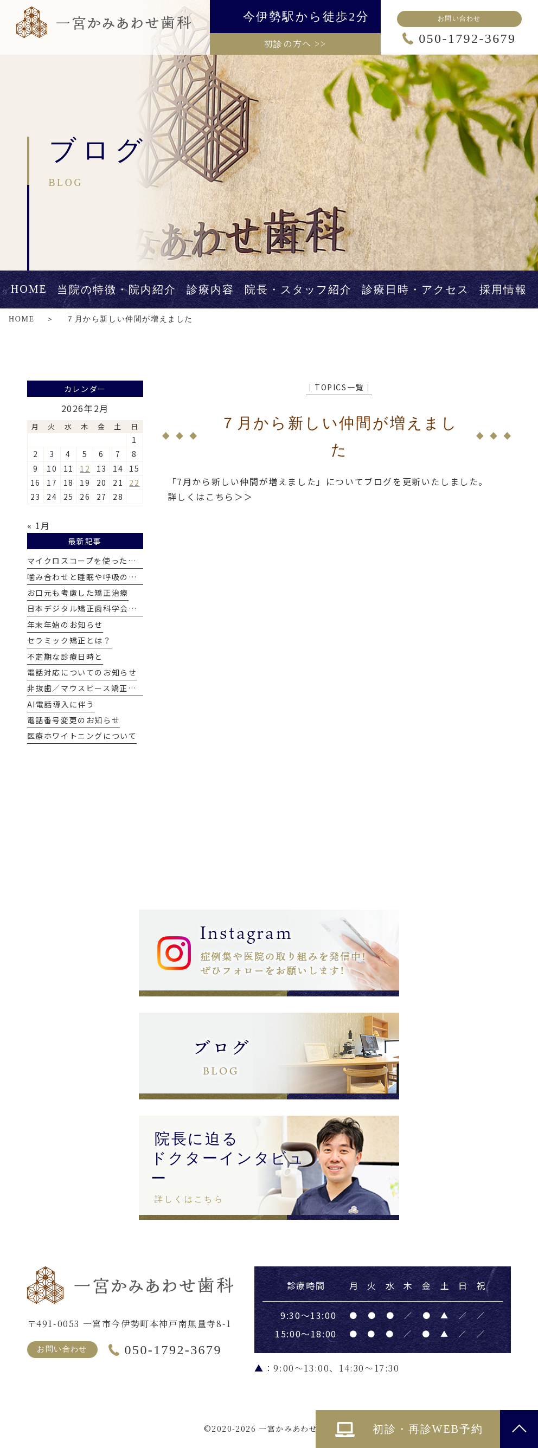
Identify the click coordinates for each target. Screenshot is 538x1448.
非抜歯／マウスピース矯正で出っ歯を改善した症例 (124, 688)
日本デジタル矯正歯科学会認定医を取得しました (120, 608)
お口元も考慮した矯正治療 (78, 592)
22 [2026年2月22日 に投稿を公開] (134, 482)
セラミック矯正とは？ (69, 640)
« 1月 (38, 525)
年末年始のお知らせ (65, 624)
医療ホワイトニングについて (82, 735)
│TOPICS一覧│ (339, 387)
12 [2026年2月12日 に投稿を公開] (85, 468)
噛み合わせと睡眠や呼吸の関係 (86, 576)
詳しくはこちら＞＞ (210, 496)
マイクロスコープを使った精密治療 (94, 560)
